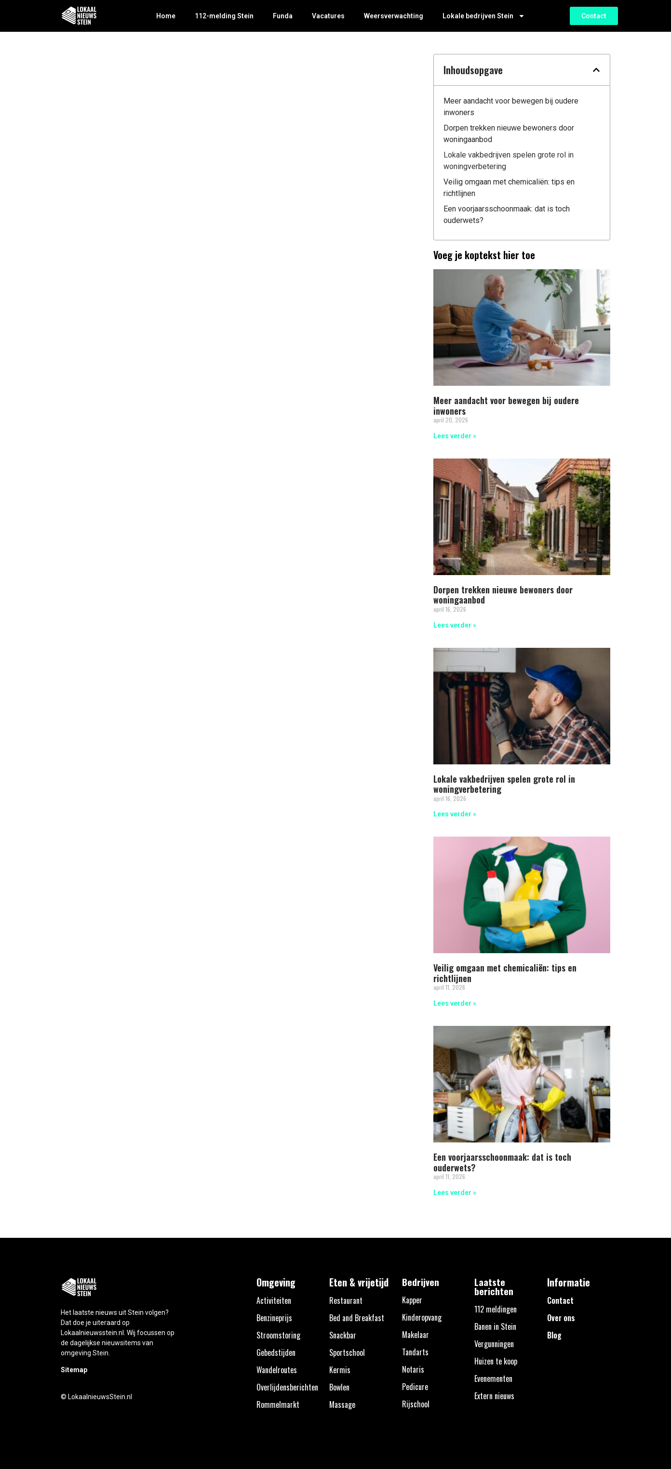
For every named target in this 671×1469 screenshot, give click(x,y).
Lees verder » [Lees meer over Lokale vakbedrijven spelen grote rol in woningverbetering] (454, 814)
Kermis (339, 1370)
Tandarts (415, 1352)
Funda (283, 16)
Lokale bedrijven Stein (484, 16)
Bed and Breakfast (356, 1318)
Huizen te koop (495, 1361)
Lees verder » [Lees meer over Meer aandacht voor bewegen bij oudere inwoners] (454, 436)
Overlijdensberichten (287, 1387)
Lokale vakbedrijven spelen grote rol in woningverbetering (508, 160)
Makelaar (415, 1334)
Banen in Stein (495, 1326)
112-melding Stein (224, 16)
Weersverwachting (393, 16)
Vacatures (328, 16)
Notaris (413, 1369)
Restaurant (345, 1300)
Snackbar (342, 1335)
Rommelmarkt (277, 1404)
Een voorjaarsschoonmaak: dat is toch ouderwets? (506, 214)
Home (165, 16)
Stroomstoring (278, 1335)
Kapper (412, 1300)
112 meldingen (495, 1309)
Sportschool (347, 1352)
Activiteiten (273, 1300)
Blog (554, 1335)
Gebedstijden (275, 1352)
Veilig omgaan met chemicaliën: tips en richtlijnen (509, 187)
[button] (596, 70)
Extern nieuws (494, 1396)
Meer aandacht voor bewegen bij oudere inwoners (510, 106)
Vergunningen (494, 1344)
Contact (560, 1300)
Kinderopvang (422, 1317)
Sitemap (74, 1370)
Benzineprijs (274, 1318)
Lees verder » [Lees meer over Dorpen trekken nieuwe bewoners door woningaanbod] (454, 625)
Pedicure (415, 1386)
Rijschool (415, 1404)
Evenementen (493, 1378)
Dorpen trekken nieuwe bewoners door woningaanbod (508, 133)
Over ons (561, 1318)
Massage (342, 1404)
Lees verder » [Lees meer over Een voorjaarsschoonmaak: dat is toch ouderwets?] (454, 1192)
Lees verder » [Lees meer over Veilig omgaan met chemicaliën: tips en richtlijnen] (454, 1003)
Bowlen (339, 1387)
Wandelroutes (276, 1370)
